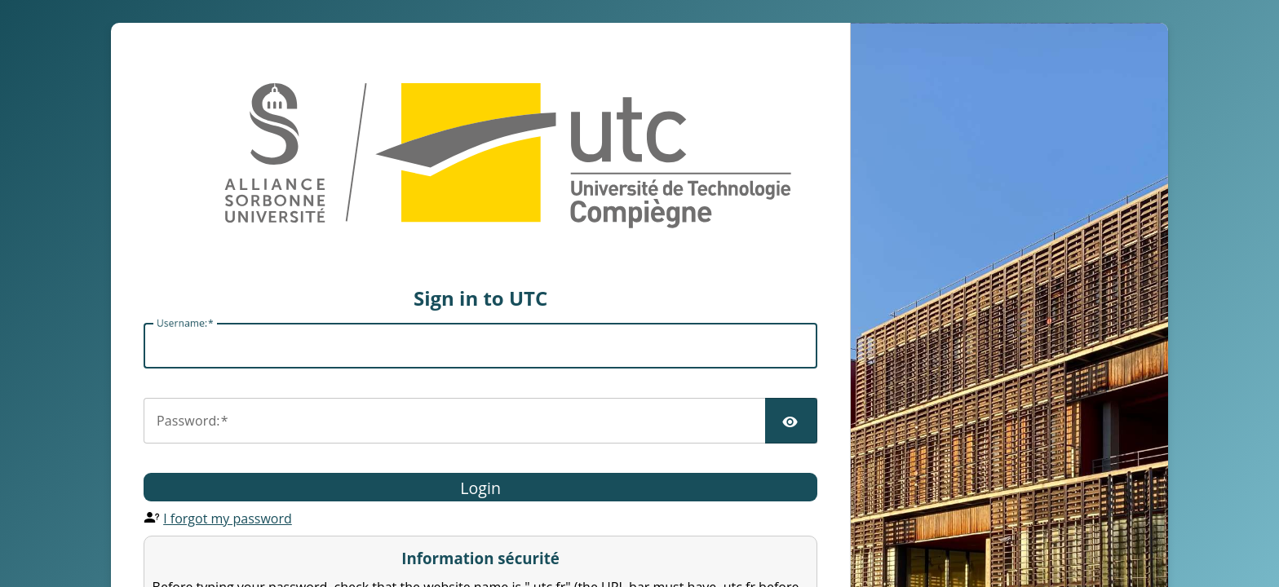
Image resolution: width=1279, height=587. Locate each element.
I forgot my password (227, 518)
